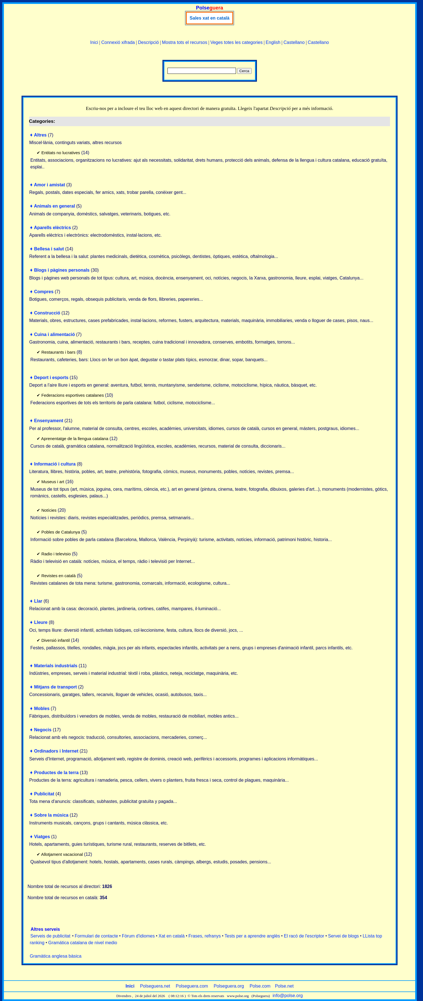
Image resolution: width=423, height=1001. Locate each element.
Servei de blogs (343, 936)
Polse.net (284, 986)
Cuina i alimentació (54, 334)
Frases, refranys (204, 936)
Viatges (42, 836)
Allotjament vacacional (62, 854)
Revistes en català (58, 575)
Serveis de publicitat (50, 936)
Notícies (48, 510)
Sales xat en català (209, 18)
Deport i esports (51, 377)
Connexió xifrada (118, 42)
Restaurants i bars (58, 352)
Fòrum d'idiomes (138, 936)
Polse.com (260, 986)
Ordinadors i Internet (56, 751)
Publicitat (44, 793)
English (273, 42)
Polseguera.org (229, 986)
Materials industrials (55, 665)
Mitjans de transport (55, 687)
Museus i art (52, 481)
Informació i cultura (54, 464)
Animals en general (54, 206)
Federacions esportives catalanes (72, 395)
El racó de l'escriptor (304, 936)
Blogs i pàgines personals (61, 270)
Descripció (148, 42)
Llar (38, 601)
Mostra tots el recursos (184, 42)
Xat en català (172, 936)
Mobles (41, 708)
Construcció (47, 313)
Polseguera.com (192, 986)
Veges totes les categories (236, 42)
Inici (94, 42)
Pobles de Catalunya (60, 532)
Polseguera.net (155, 986)
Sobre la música (51, 815)
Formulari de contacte (96, 936)
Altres (40, 135)
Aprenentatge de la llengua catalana (74, 438)
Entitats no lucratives (60, 152)
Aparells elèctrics (52, 227)
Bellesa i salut (49, 248)
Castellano (294, 42)
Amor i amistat (49, 184)
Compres (43, 291)
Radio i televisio (56, 553)
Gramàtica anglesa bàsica (56, 956)
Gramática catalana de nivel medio (82, 942)
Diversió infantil (55, 640)
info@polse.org (288, 995)
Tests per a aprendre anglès (252, 936)
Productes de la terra (56, 772)
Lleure (41, 622)
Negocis (42, 729)
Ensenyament (48, 420)
